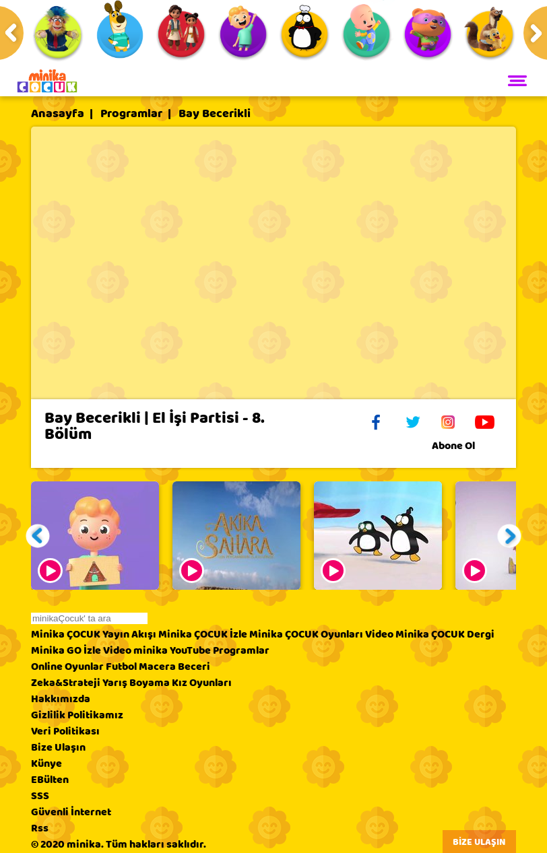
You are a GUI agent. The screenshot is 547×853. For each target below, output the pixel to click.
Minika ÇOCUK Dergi (444, 634)
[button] (38, 535)
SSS (40, 796)
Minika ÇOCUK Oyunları (306, 634)
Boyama (149, 683)
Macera (157, 666)
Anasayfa (57, 114)
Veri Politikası (65, 731)
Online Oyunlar (67, 666)
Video (379, 634)
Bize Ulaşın (58, 747)
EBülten (50, 780)
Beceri (194, 666)
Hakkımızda (60, 699)
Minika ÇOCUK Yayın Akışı (93, 634)
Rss (40, 828)
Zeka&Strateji (65, 683)
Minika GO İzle (66, 650)
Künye (46, 763)
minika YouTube (172, 650)
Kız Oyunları (202, 683)
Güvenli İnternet (71, 812)
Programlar (131, 114)
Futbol (121, 666)
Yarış (114, 683)
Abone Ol (464, 446)
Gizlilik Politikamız (77, 715)
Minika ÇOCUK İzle (202, 634)
